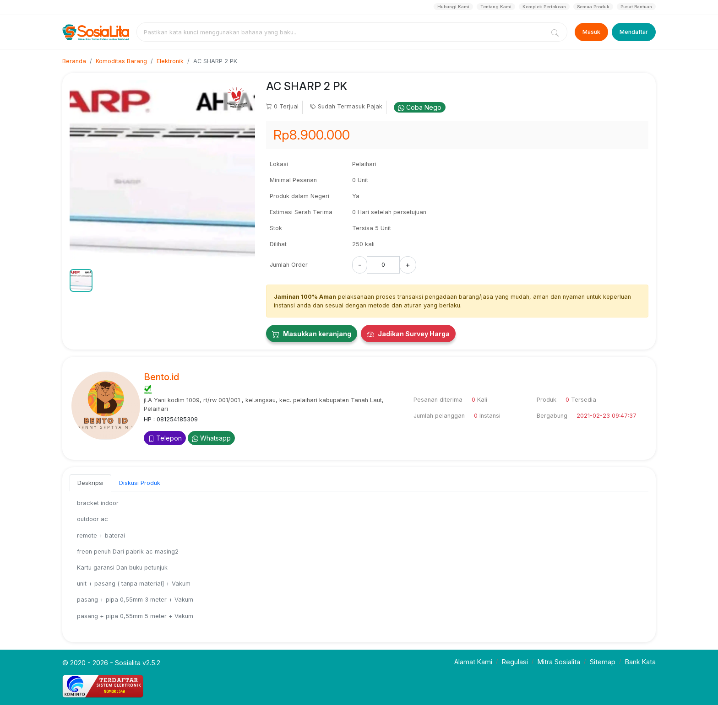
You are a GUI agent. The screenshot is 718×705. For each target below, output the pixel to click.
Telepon (165, 438)
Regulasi (515, 662)
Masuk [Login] (591, 31)
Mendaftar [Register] (634, 31)
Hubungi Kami (453, 6)
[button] (81, 280)
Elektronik (170, 61)
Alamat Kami (473, 662)
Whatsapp (211, 438)
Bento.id (161, 376)
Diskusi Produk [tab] (139, 482)
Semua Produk (593, 6)
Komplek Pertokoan (544, 6)
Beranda (74, 61)
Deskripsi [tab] (90, 482)
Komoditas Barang (121, 61)
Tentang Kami (495, 6)
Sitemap (602, 662)
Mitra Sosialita (559, 662)
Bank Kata (640, 662)
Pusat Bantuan (636, 6)
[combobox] (342, 32)
